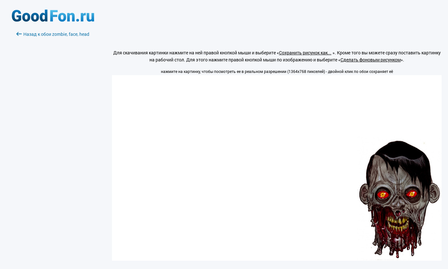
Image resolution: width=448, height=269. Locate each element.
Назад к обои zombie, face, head (52, 34)
